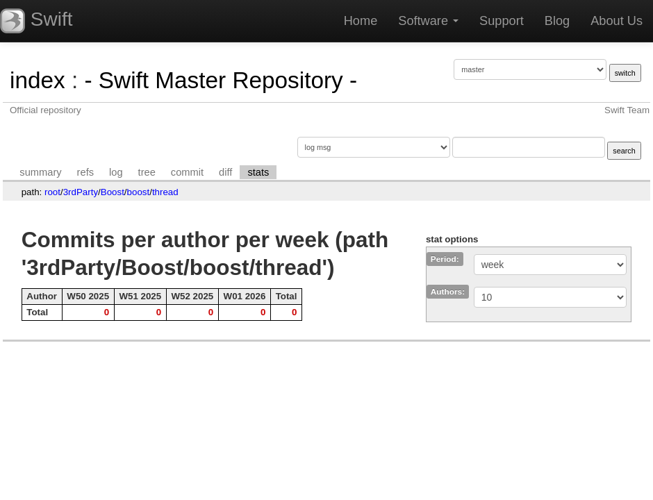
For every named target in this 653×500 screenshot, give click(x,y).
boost (138, 192)
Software (428, 21)
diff (225, 172)
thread (165, 192)
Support (501, 21)
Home (361, 21)
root (52, 192)
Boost (112, 192)
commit (187, 172)
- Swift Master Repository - (220, 80)
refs (85, 172)
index (37, 80)
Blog (557, 21)
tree (147, 172)
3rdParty (80, 192)
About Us (616, 21)
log (116, 172)
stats (258, 172)
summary (40, 172)
